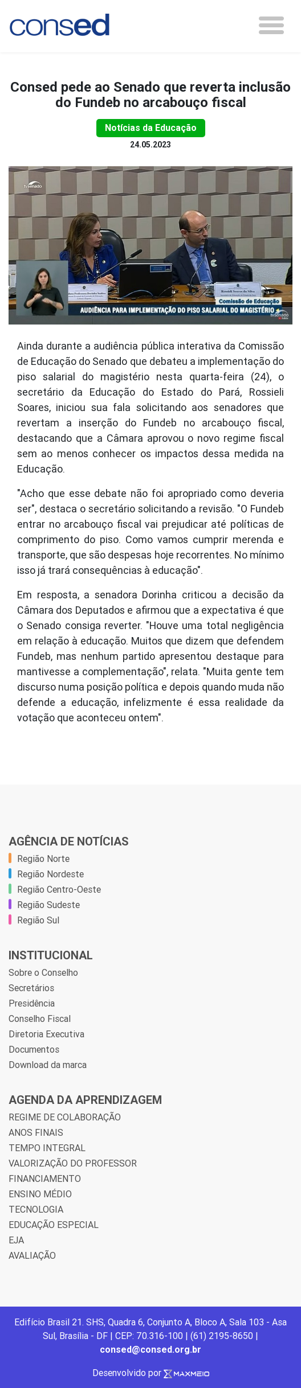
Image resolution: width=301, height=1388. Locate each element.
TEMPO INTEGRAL (47, 1147)
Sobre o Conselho (43, 972)
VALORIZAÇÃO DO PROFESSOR (73, 1163)
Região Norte (43, 858)
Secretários (31, 987)
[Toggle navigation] (271, 25)
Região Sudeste (48, 904)
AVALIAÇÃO (32, 1255)
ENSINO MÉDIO (40, 1194)
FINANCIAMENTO (45, 1178)
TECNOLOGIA (36, 1209)
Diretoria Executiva (46, 1034)
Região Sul (38, 920)
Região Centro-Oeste (59, 889)
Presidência (32, 1003)
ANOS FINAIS (36, 1132)
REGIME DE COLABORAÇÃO (65, 1117)
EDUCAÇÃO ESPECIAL (54, 1224)
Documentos (34, 1049)
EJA (16, 1240)
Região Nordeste (50, 874)
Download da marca (48, 1064)
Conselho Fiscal (40, 1018)
